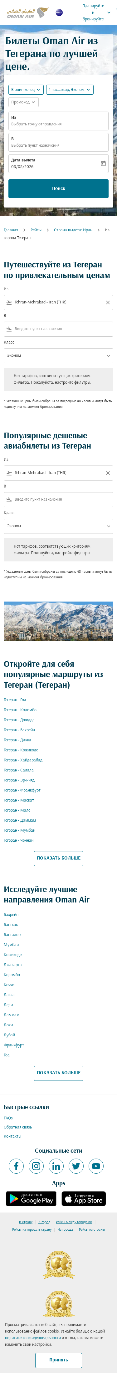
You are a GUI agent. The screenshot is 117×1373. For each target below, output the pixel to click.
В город (44, 1222)
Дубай (9, 1035)
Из (13, 117)
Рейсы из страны (92, 1230)
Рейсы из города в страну (31, 1230)
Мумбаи (11, 945)
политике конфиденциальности (33, 1338)
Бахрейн (11, 915)
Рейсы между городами (74, 1222)
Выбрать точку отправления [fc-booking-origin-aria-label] (36, 124)
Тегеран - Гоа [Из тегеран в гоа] (15, 700)
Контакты (12, 1136)
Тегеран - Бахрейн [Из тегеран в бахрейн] (19, 730)
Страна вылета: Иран (73, 230)
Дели (8, 1005)
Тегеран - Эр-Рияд (19, 780)
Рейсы (36, 230)
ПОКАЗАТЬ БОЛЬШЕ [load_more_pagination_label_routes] (58, 858)
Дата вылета (23, 160)
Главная (11, 230)
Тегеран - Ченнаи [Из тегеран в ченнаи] (18, 840)
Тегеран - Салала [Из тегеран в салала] (19, 770)
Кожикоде (13, 955)
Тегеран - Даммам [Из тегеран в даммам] (20, 820)
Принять (58, 1360)
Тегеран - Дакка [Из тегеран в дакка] (17, 740)
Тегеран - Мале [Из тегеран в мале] (17, 810)
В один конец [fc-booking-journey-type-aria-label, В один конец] (23, 89)
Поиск (58, 188)
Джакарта (13, 965)
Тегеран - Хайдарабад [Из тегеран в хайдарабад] (23, 760)
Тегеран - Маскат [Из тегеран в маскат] (19, 800)
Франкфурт (14, 1045)
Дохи (8, 1025)
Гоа (7, 1055)
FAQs (8, 1118)
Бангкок (11, 925)
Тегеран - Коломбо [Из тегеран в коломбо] (20, 710)
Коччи (9, 985)
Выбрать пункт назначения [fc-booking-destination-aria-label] (35, 145)
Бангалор (12, 935)
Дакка (9, 995)
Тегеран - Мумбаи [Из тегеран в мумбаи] (19, 830)
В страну (25, 1222)
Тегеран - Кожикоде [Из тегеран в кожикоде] (21, 750)
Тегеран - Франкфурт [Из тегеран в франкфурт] (22, 790)
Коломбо (12, 975)
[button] (70, 90)
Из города (65, 1230)
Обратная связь (18, 1127)
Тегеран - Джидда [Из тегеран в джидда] (19, 720)
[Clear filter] (107, 302)
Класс (9, 342)
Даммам (11, 1015)
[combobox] (58, 302)
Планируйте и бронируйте (98, 12)
